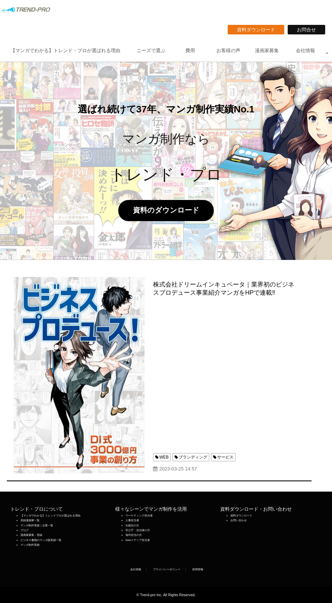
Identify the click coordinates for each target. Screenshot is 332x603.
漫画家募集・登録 (31, 535)
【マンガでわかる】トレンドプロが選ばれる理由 (50, 515)
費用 (190, 50)
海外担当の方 (133, 535)
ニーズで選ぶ (151, 50)
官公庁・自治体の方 (137, 530)
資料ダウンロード (258, 29)
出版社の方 (132, 525)
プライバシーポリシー (166, 569)
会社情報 (305, 50)
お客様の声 (228, 50)
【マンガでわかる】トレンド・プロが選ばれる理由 (65, 50)
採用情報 (197, 569)
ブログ (24, 530)
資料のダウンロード (170, 210)
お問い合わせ (238, 520)
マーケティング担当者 (139, 515)
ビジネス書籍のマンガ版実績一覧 (40, 540)
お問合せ (309, 29)
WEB (163, 457)
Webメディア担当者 (137, 540)
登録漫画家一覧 (30, 520)
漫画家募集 (267, 50)
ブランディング (193, 457)
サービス (225, 457)
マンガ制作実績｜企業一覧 (36, 525)
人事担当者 (132, 520)
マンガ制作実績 (30, 544)
